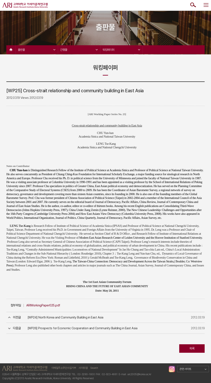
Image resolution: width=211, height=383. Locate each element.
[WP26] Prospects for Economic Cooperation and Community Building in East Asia (82, 328)
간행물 (79, 49)
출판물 (36, 49)
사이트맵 (83, 367)
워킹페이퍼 (121, 49)
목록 (192, 348)
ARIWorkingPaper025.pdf (43, 305)
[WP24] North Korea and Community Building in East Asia (65, 317)
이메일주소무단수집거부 (63, 367)
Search (94, 367)
